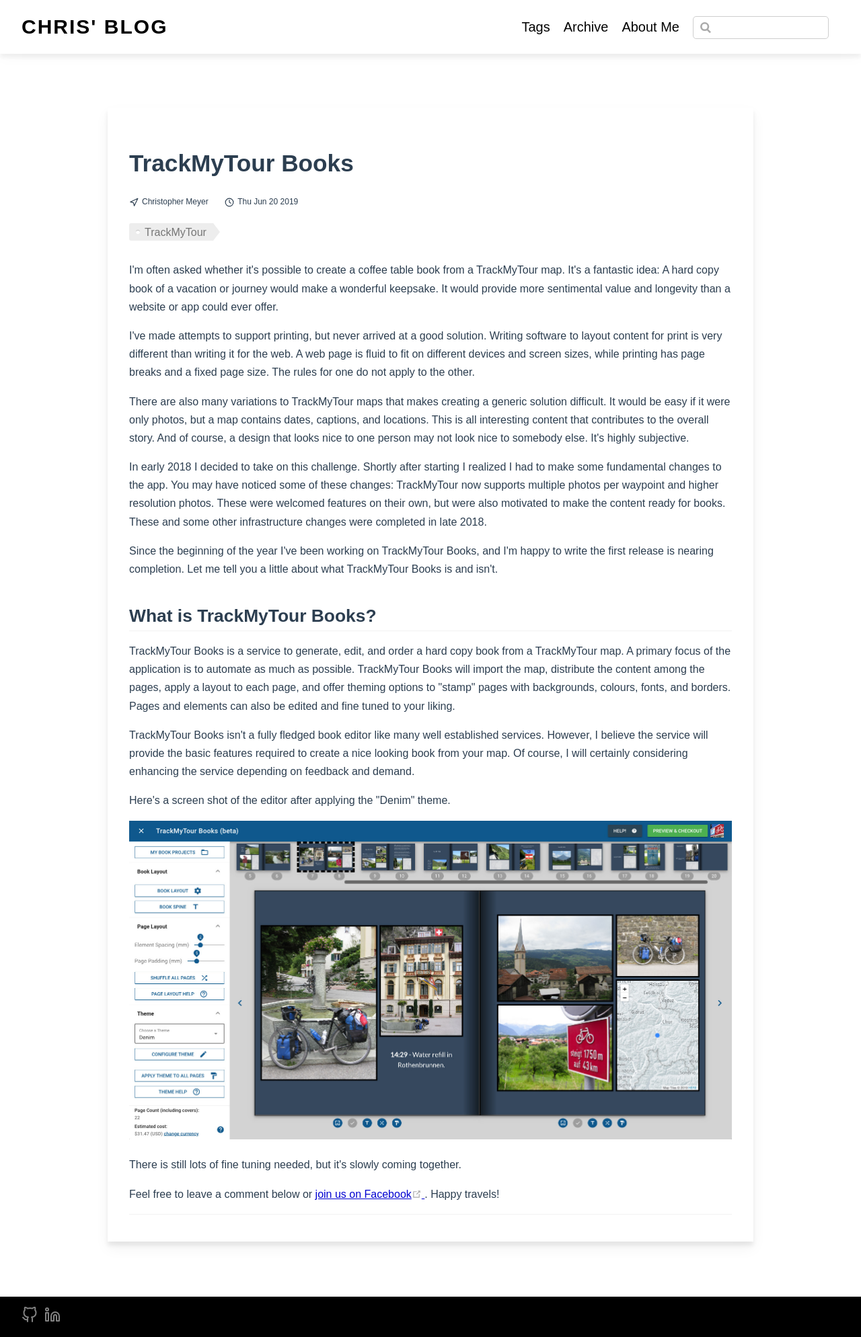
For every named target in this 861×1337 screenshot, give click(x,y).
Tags (535, 26)
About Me (650, 26)
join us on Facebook (370, 1194)
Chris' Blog (94, 26)
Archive (586, 26)
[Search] (761, 27)
